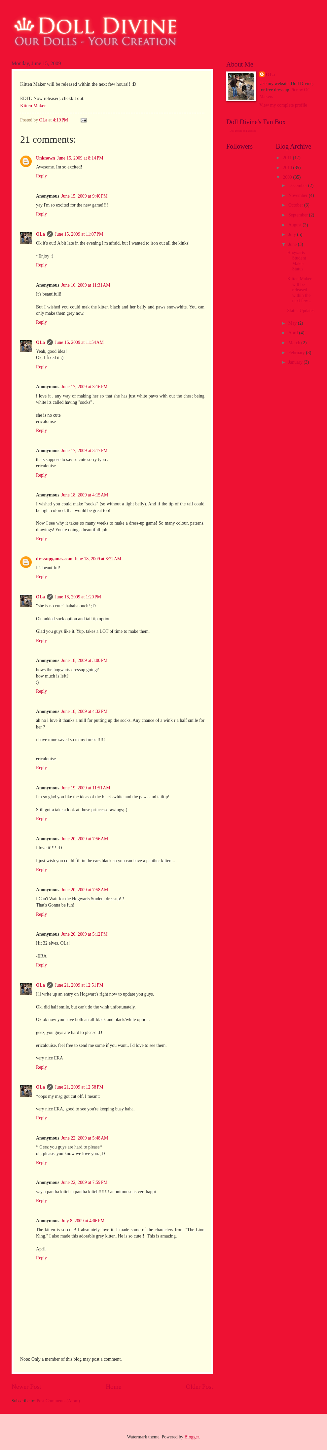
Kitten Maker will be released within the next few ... (299, 289)
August (295, 224)
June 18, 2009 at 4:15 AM (84, 494)
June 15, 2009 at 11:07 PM (79, 234)
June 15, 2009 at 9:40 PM (84, 196)
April (293, 332)
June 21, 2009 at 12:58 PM (79, 1087)
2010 (288, 167)
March (294, 342)
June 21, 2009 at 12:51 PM (79, 985)
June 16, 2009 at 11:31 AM (85, 285)
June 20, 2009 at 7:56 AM (84, 838)
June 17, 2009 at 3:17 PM (84, 450)
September (298, 214)
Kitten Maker (33, 105)
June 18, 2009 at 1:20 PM (78, 596)
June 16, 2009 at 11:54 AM (79, 342)
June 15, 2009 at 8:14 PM (80, 158)
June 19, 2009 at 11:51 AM (85, 787)
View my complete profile (283, 105)
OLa (40, 234)
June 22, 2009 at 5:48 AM (84, 1138)
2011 (288, 157)
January (296, 362)
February (297, 352)
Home (113, 1386)
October (296, 205)
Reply (41, 175)
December (298, 185)
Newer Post (26, 1386)
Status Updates (300, 310)
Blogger (191, 1436)
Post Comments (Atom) (58, 1400)
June (293, 244)
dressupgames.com (54, 558)
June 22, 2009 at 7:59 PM (84, 1182)
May (293, 323)
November (298, 195)
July (292, 234)
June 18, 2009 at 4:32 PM (84, 711)
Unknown (45, 158)
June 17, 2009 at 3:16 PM (84, 386)
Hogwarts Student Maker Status (296, 261)
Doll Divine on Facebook (243, 130)
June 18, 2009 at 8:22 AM (98, 558)
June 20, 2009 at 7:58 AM (84, 889)
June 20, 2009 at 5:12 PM (84, 934)
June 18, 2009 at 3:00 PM (84, 660)
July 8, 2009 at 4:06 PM (83, 1220)
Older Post (199, 1386)
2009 (288, 177)
